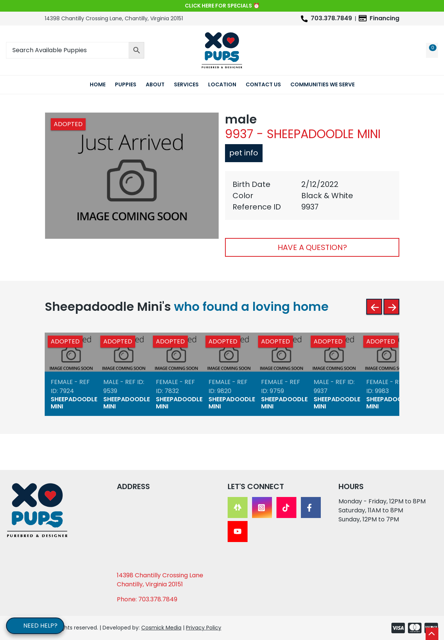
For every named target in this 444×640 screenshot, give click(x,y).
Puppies (125, 84)
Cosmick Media (161, 627)
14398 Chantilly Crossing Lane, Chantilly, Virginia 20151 (114, 18)
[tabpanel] (312, 195)
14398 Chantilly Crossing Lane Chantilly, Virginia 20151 (160, 580)
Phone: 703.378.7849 (147, 599)
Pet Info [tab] (242, 153)
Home (98, 84)
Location (222, 84)
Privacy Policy (203, 627)
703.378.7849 (331, 18)
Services (186, 84)
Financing (384, 18)
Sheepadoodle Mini (74, 402)
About (155, 84)
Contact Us (263, 84)
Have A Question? (312, 247)
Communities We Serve (322, 84)
